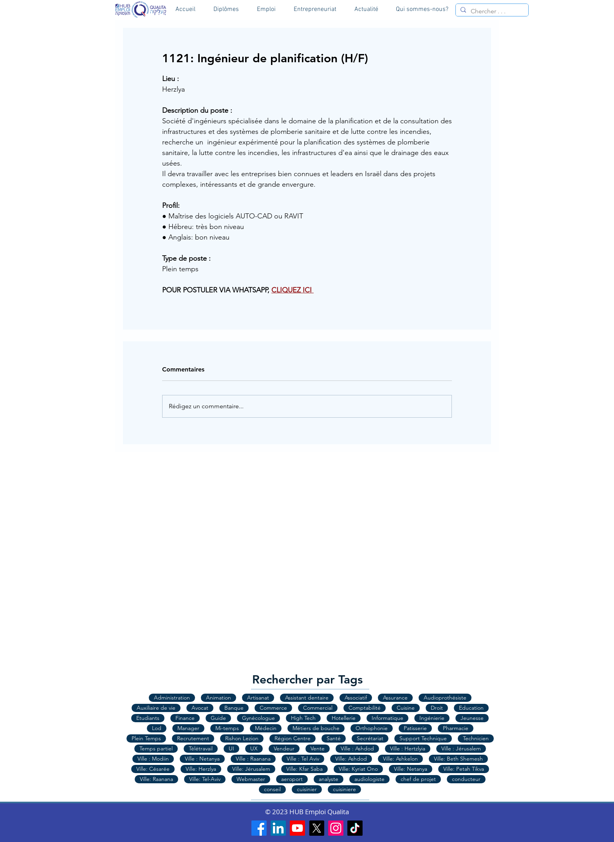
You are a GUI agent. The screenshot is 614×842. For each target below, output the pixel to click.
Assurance (395, 697)
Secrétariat (370, 738)
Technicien (476, 738)
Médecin (265, 728)
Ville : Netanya (202, 758)
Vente (318, 748)
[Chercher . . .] (491, 11)
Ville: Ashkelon (400, 758)
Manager (188, 728)
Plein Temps (146, 738)
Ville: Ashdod (351, 758)
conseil (272, 789)
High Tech (303, 717)
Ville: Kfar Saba (304, 768)
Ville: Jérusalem (251, 768)
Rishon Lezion (241, 738)
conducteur (466, 779)
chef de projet (418, 779)
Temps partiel (156, 748)
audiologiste (369, 779)
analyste (328, 779)
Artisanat (258, 697)
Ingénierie (431, 717)
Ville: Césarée (153, 768)
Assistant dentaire (307, 697)
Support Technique (423, 738)
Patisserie (415, 728)
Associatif (356, 697)
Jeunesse (472, 717)
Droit (437, 707)
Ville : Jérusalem (461, 748)
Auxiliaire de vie (156, 707)
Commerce (273, 707)
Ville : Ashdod (357, 748)
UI (231, 748)
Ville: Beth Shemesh (458, 758)
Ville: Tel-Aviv (204, 779)
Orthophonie (372, 728)
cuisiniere (344, 789)
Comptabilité (365, 707)
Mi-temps (227, 728)
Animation (218, 697)
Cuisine (406, 707)
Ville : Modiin (153, 758)
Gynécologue (258, 717)
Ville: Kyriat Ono (358, 768)
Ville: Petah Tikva (463, 768)
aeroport (292, 779)
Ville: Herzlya (201, 768)
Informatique (387, 717)
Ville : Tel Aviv (303, 758)
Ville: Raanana (156, 779)
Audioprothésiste (445, 697)
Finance (185, 717)
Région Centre (292, 738)
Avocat (199, 707)
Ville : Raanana (253, 758)
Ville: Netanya (410, 768)
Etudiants (147, 717)
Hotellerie (344, 717)
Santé (334, 738)
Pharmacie (455, 728)
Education (471, 707)
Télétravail (201, 748)
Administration (172, 697)
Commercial (317, 707)
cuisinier (307, 789)
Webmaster (251, 779)
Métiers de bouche (316, 728)
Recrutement (193, 738)
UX (254, 748)
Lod (156, 728)
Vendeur (284, 748)
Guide (218, 717)
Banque (234, 707)
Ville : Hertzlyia (407, 748)
